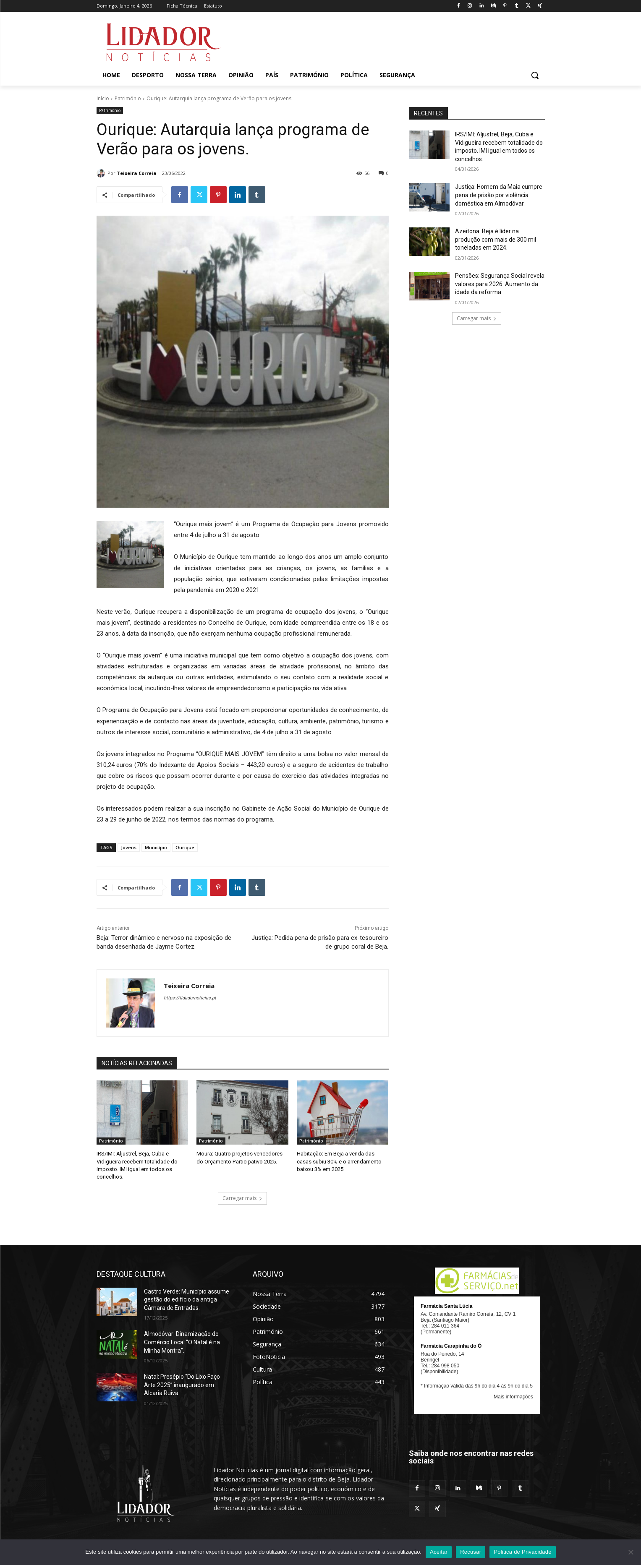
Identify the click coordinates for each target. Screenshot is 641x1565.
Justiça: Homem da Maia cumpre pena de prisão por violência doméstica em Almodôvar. (498, 194)
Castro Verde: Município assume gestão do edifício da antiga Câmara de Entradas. (186, 1299)
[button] (535, 75)
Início (103, 98)
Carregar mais (242, 1197)
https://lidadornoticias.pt (190, 998)
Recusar (470, 1552)
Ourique (184, 847)
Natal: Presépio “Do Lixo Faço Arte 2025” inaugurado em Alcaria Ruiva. (182, 1384)
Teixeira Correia (137, 173)
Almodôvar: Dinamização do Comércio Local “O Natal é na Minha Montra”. (182, 1342)
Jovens (128, 847)
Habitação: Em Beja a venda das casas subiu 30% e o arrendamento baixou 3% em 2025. (339, 1161)
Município (156, 847)
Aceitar (438, 1552)
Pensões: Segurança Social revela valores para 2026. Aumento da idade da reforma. (499, 283)
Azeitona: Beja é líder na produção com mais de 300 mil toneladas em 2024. (495, 239)
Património (128, 98)
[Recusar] (630, 1552)
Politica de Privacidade (522, 1552)
